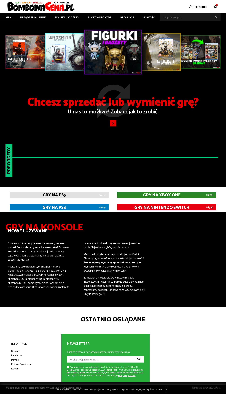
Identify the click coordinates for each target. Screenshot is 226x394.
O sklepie (15, 351)
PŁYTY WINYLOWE (99, 17)
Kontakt (15, 369)
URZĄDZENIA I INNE (33, 17)
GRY (8, 17)
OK (138, 359)
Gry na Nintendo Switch (161, 207)
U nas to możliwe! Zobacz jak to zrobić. (113, 106)
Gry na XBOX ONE (162, 195)
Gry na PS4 (54, 207)
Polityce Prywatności (126, 375)
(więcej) (102, 195)
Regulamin (16, 355)
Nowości (149, 17)
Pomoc (15, 360)
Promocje (127, 17)
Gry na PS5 (54, 195)
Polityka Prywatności (21, 364)
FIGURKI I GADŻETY (66, 17)
